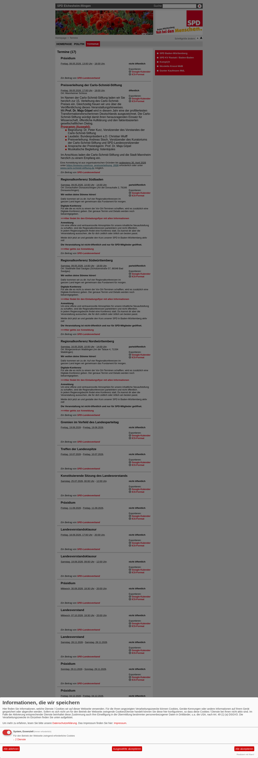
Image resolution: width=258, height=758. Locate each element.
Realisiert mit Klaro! (245, 754)
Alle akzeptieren (244, 748)
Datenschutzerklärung (64, 723)
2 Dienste (19, 739)
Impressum (120, 723)
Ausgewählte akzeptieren (127, 748)
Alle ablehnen (11, 748)
